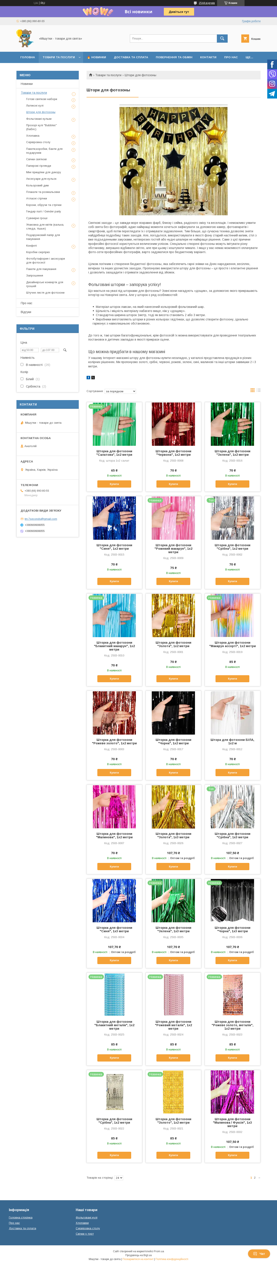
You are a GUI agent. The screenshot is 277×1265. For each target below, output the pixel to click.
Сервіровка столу (38, 142)
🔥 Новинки (96, 57)
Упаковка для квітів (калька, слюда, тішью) (45, 226)
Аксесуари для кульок (41, 178)
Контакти (208, 57)
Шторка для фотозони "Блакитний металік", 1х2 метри (114, 1025)
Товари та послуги (59, 57)
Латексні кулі (34, 105)
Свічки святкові (36, 159)
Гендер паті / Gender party (43, 211)
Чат (259, 1254)
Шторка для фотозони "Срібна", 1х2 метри (232, 546)
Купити (114, 484)
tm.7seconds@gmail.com (41, 518)
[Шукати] (222, 38)
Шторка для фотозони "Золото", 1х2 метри (173, 1120)
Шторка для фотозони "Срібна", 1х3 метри (232, 835)
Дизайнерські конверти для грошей (44, 284)
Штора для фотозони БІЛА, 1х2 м (232, 741)
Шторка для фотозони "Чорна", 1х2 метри (173, 741)
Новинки (27, 84)
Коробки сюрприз (38, 252)
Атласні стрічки (36, 198)
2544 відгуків (207, 3)
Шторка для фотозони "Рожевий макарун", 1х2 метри (173, 548)
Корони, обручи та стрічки (43, 205)
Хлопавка (32, 135)
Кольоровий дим (37, 185)
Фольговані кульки (39, 118)
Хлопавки (82, 1223)
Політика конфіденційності (171, 1259)
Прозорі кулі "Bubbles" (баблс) (41, 127)
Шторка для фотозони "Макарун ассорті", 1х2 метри (232, 644)
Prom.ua (159, 1251)
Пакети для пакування (41, 269)
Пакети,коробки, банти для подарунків (44, 150)
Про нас (231, 57)
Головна (27, 57)
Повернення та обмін (174, 57)
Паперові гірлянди (38, 165)
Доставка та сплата (131, 57)
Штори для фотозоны (40, 112)
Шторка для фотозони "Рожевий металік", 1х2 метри (173, 1025)
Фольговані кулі (86, 1217)
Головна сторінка (20, 1217)
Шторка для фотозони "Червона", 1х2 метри (173, 452)
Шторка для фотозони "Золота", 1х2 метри (173, 644)
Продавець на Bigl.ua (138, 1255)
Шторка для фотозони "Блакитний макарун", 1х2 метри (114, 646)
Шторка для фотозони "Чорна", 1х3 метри (232, 929)
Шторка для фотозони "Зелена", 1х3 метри (173, 929)
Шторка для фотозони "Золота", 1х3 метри (173, 835)
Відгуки (26, 312)
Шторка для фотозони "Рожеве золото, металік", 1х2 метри (232, 1025)
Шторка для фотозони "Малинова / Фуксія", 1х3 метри (232, 1122)
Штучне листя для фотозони (45, 292)
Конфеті (31, 245)
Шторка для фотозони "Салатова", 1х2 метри (114, 452)
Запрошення (34, 275)
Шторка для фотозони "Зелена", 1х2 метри (232, 452)
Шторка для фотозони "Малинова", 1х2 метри (114, 835)
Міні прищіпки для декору (43, 172)
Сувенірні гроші (36, 218)
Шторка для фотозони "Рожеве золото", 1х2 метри (114, 741)
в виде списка (259, 391)
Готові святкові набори (41, 99)
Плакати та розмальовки (43, 192)
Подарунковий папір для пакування (43, 237)
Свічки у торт (85, 1233)
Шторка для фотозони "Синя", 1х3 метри (114, 929)
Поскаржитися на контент (137, 1259)
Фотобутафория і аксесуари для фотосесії (45, 260)
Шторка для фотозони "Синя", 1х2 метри (114, 546)
